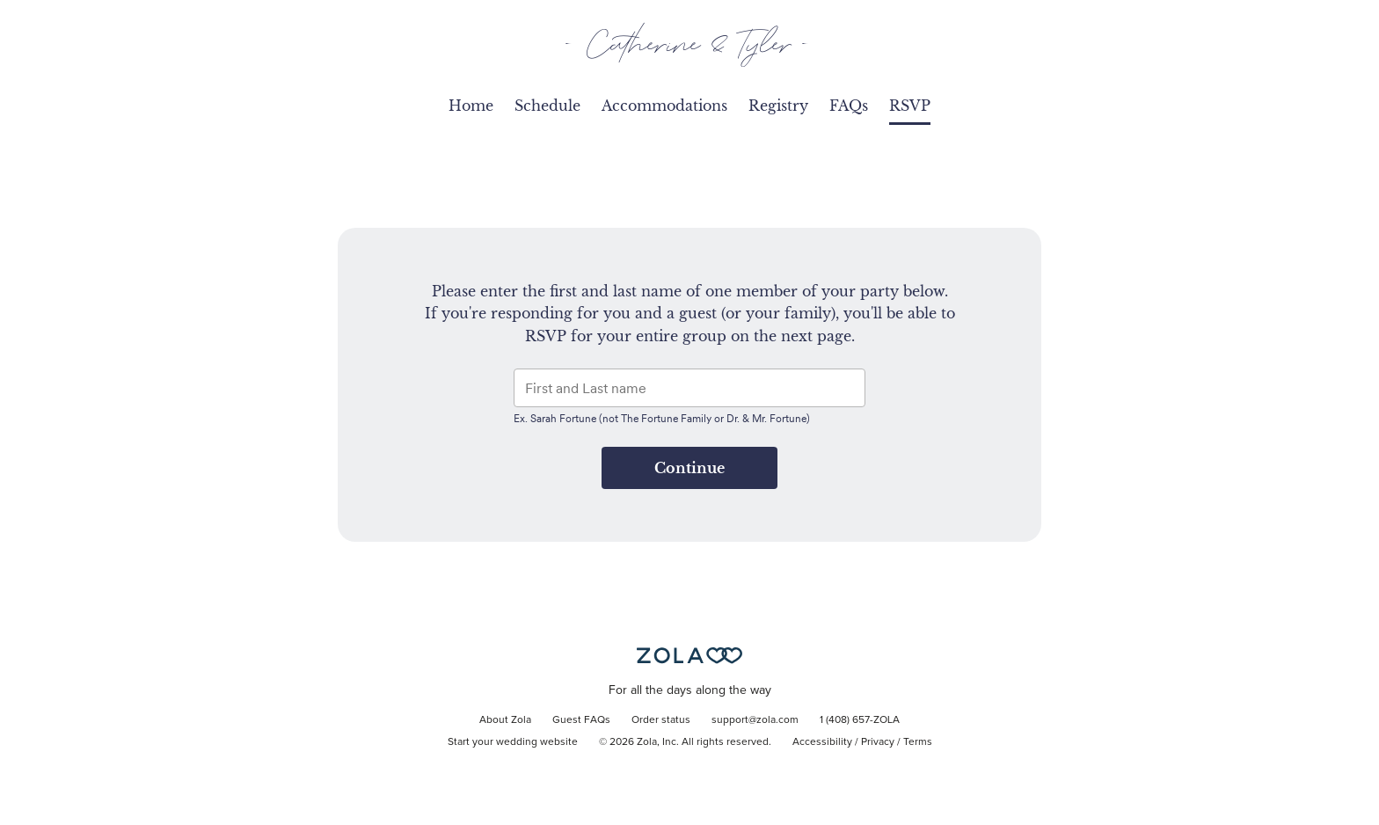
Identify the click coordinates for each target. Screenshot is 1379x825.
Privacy (877, 742)
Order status (660, 720)
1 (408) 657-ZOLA (860, 720)
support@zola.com (755, 720)
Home (471, 105)
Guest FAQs (581, 720)
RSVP (909, 105)
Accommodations (664, 105)
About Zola (505, 720)
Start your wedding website (513, 742)
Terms (917, 742)
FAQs (848, 105)
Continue (689, 468)
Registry (778, 105)
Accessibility (822, 742)
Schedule (547, 105)
